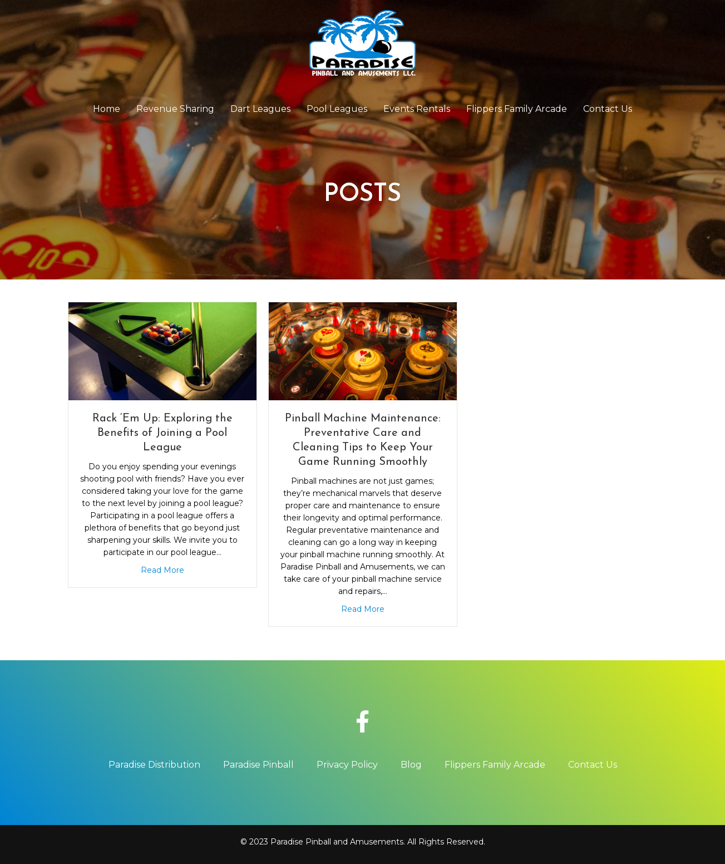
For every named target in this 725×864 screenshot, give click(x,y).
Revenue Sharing (175, 109)
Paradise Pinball (258, 764)
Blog (411, 764)
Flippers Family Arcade (516, 109)
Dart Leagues (260, 109)
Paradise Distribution (154, 764)
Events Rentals (416, 109)
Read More (162, 570)
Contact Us (607, 109)
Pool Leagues (337, 109)
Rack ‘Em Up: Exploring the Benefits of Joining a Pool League (162, 433)
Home (106, 109)
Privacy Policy (347, 764)
